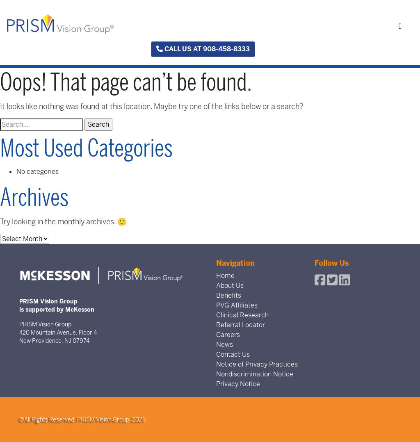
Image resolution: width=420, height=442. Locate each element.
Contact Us (233, 354)
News (224, 344)
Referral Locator (240, 325)
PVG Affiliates (237, 305)
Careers (228, 334)
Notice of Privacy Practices (257, 364)
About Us (230, 285)
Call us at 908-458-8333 (203, 49)
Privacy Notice (238, 384)
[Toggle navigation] (400, 26)
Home (225, 275)
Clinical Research (242, 315)
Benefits (228, 295)
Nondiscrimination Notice (254, 374)
